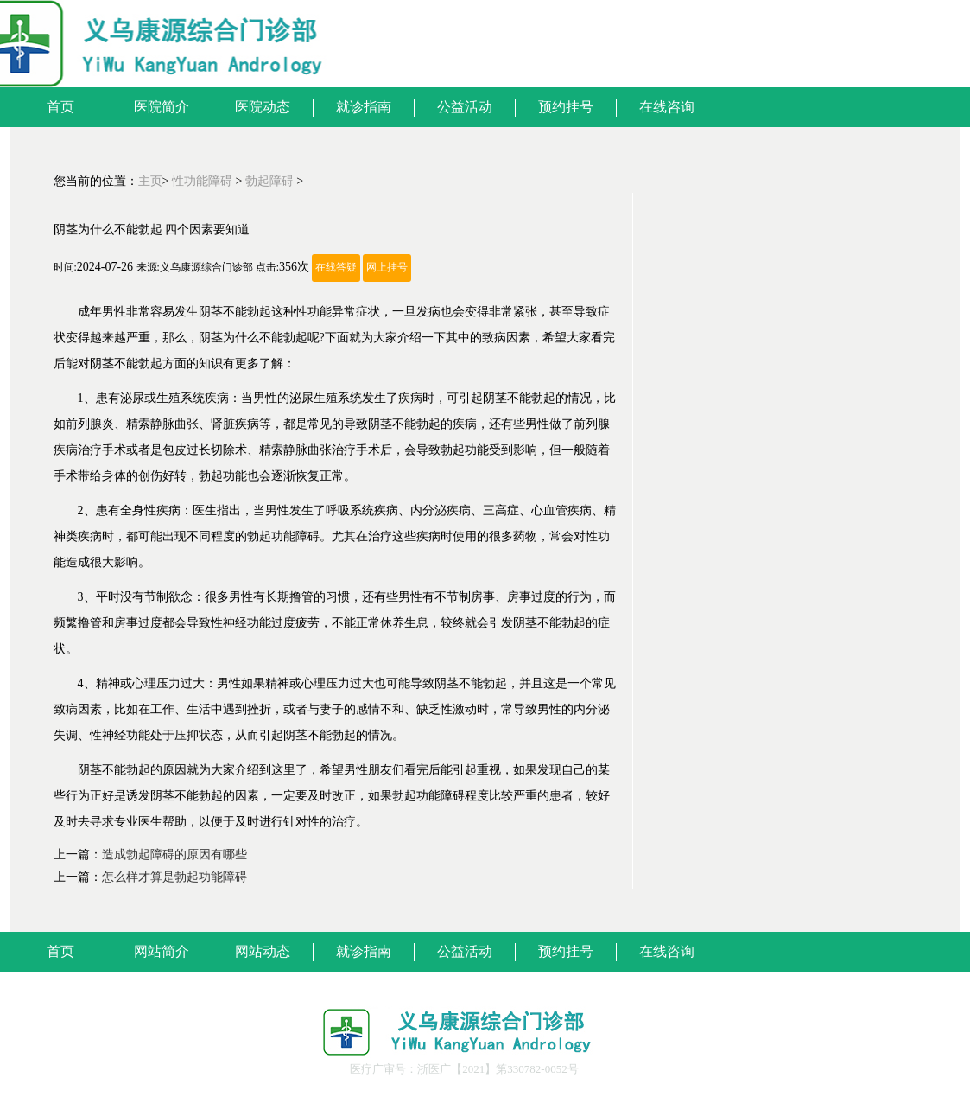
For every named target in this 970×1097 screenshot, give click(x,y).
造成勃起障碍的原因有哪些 (174, 854)
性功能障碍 (202, 181)
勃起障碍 (269, 181)
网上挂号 (387, 267)
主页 (150, 181)
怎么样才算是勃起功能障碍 (174, 877)
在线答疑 (336, 267)
